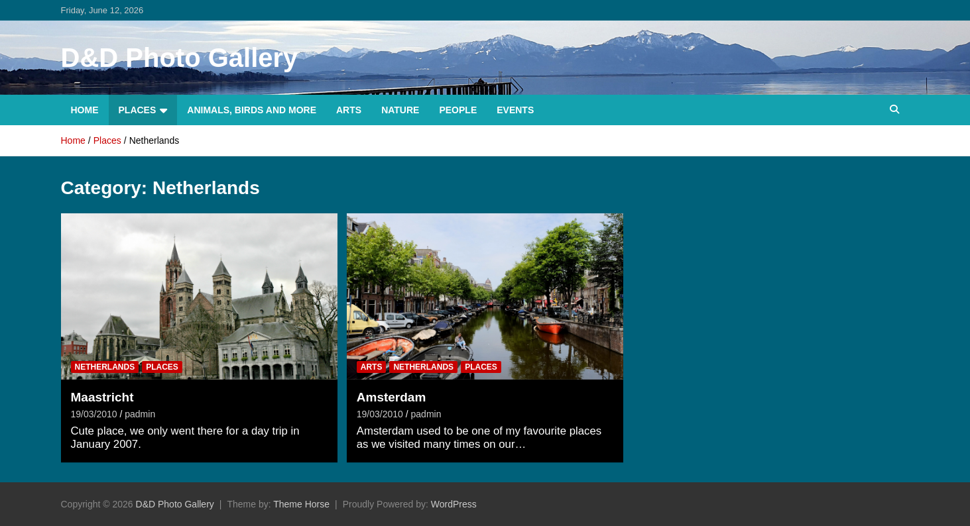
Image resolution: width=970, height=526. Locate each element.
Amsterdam (391, 397)
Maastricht (102, 397)
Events (515, 110)
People (458, 110)
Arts (348, 110)
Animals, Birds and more (251, 110)
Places (137, 110)
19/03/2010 (94, 414)
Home (85, 110)
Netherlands (105, 367)
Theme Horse (301, 504)
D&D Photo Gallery (179, 57)
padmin (140, 414)
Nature (400, 110)
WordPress (454, 504)
